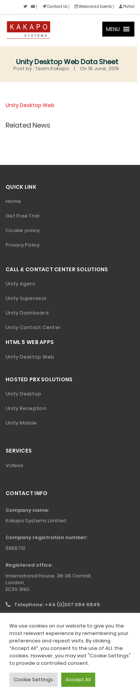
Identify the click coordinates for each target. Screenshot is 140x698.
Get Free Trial (23, 215)
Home (13, 201)
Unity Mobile (21, 422)
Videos (15, 465)
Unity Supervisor (26, 298)
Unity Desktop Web (30, 105)
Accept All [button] (78, 679)
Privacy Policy (23, 244)
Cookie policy (23, 230)
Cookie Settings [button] (33, 679)
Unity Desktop (23, 393)
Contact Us (55, 6)
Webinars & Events (93, 6)
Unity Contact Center (33, 327)
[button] (113, 29)
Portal (126, 6)
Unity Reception (26, 408)
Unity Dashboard (27, 312)
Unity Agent (20, 283)
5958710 (15, 548)
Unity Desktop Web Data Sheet (67, 61)
